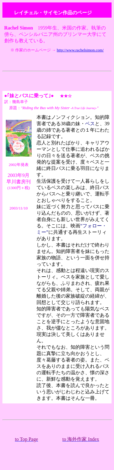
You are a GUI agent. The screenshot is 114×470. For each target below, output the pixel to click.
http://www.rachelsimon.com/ (80, 50)
